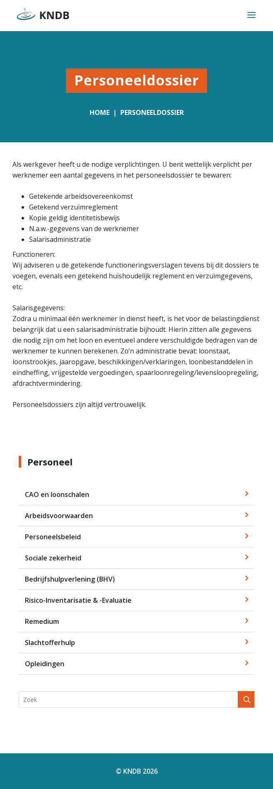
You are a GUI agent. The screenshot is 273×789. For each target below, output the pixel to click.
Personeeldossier (152, 112)
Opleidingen (44, 663)
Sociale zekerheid (53, 558)
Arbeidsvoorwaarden (59, 515)
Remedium (42, 621)
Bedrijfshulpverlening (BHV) (70, 579)
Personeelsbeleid (53, 536)
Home (100, 112)
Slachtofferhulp (50, 642)
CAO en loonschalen (57, 494)
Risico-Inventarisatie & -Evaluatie (78, 600)
